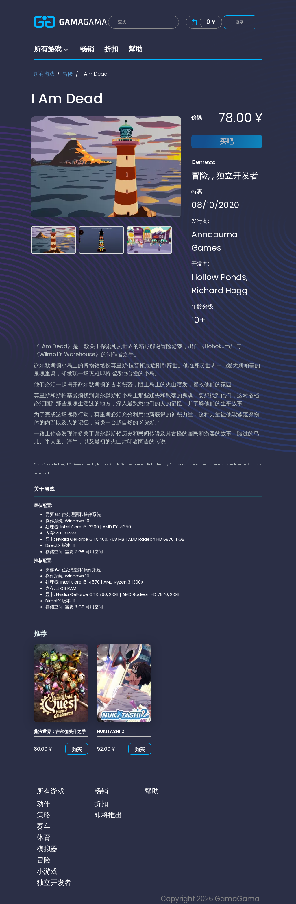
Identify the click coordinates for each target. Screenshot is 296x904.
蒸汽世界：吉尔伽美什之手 (60, 731)
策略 (44, 815)
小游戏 (47, 871)
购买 (77, 749)
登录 (240, 22)
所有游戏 (52, 49)
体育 (44, 837)
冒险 (68, 73)
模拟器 (47, 848)
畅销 (87, 49)
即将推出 (108, 815)
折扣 (111, 49)
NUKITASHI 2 (110, 731)
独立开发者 (237, 175)
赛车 (44, 826)
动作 (44, 803)
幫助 (136, 49)
